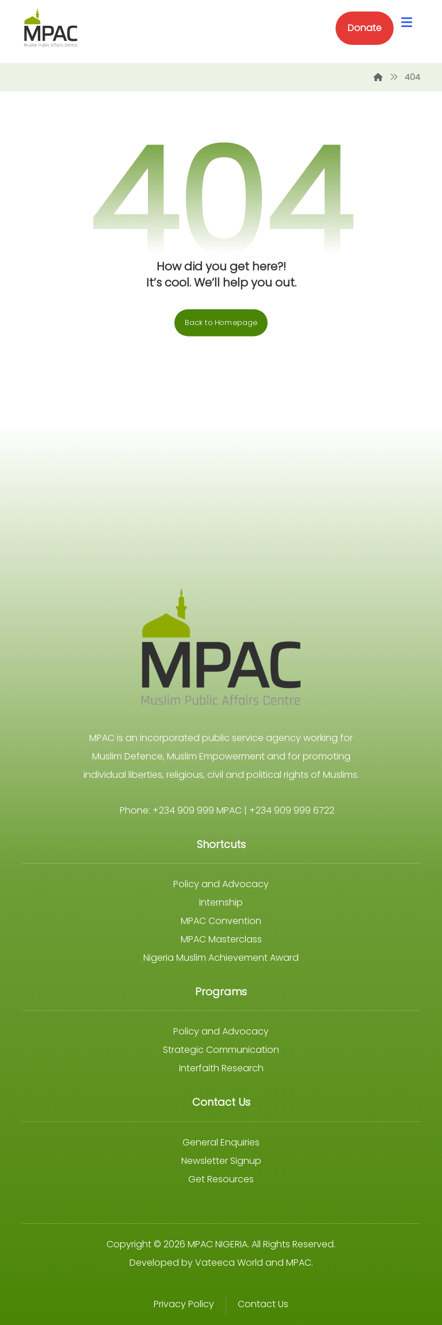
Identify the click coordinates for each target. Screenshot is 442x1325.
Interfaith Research (221, 1068)
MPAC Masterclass (221, 939)
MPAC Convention (221, 920)
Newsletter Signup (221, 1160)
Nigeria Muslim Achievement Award (221, 957)
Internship (221, 902)
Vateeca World (229, 1262)
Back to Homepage (221, 323)
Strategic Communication (221, 1049)
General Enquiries (221, 1142)
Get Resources (221, 1179)
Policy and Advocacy (221, 884)
